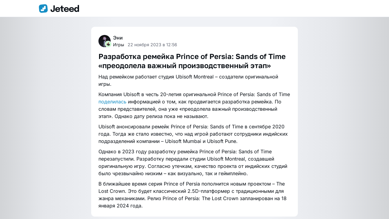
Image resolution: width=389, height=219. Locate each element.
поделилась (112, 102)
